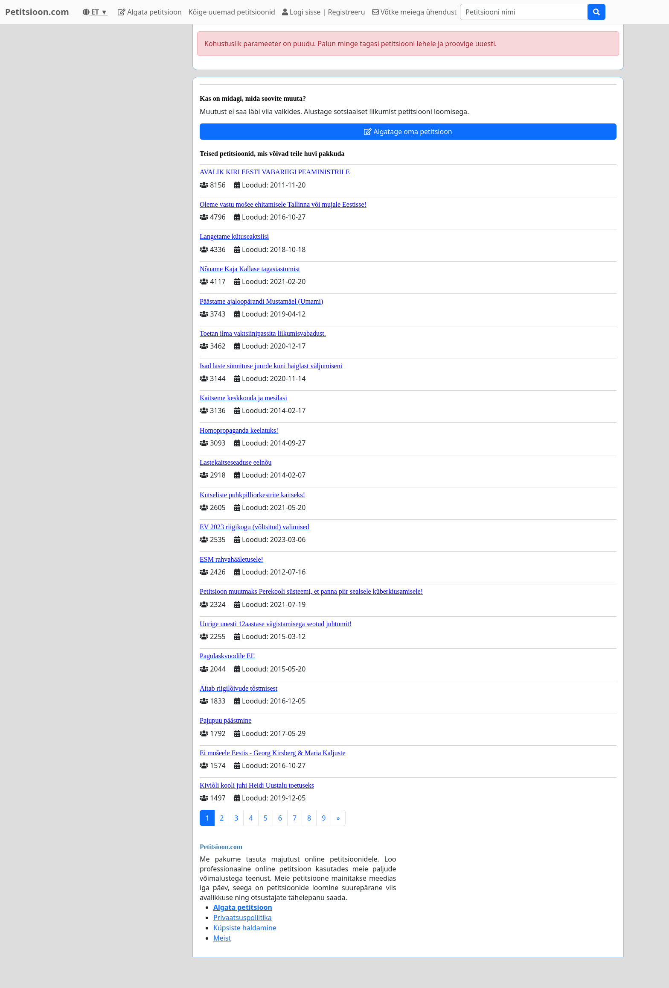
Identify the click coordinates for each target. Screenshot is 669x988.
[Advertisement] (109, 152)
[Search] (524, 12)
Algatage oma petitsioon (408, 131)
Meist (222, 938)
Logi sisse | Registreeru (323, 12)
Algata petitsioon (150, 12)
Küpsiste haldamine (244, 927)
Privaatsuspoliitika (242, 917)
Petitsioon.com (37, 12)
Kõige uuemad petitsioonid (232, 12)
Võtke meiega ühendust (414, 12)
